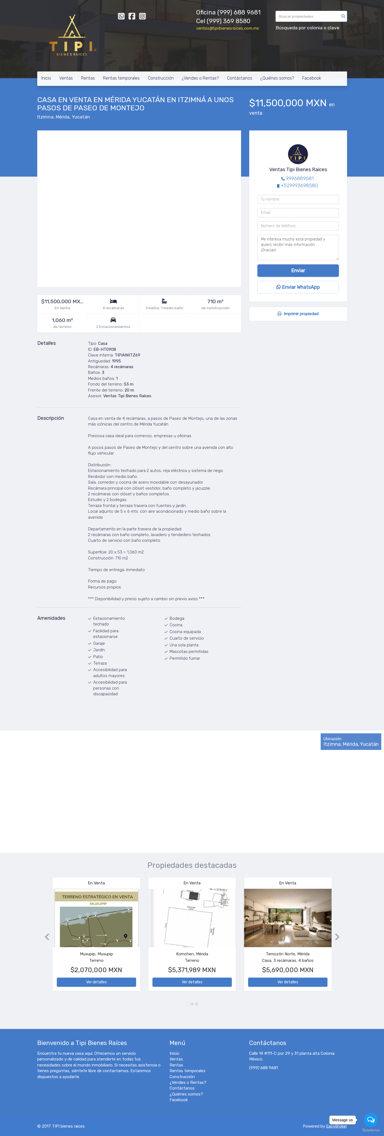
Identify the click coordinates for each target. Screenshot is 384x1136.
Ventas (66, 78)
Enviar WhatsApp (298, 287)
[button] (45, 937)
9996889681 (300, 178)
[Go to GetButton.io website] (371, 1130)
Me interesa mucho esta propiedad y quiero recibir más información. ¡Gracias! (298, 247)
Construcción (161, 78)
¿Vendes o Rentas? (200, 78)
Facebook (311, 78)
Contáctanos (239, 78)
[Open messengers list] (371, 1120)
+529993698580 (299, 186)
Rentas (88, 78)
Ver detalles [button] (96, 982)
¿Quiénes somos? (277, 78)
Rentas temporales (121, 78)
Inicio (46, 78)
